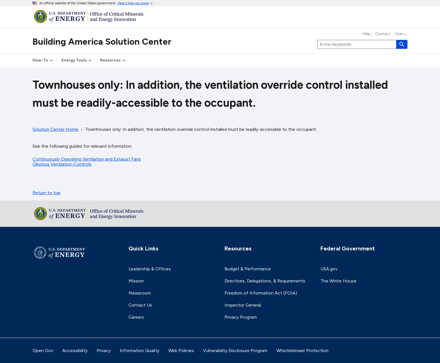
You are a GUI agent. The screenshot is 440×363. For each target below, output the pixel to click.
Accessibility (75, 350)
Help (366, 34)
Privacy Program (240, 317)
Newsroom (140, 293)
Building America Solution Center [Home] (102, 41)
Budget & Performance (247, 268)
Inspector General (242, 305)
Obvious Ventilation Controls (62, 164)
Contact (382, 34)
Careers (136, 317)
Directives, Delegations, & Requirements (264, 281)
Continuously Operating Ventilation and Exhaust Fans (87, 159)
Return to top (47, 192)
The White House (338, 281)
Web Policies (181, 350)
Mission (136, 281)
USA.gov (329, 268)
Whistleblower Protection (302, 350)
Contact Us (140, 305)
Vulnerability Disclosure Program (235, 350)
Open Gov (43, 350)
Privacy (104, 350)
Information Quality (139, 350)
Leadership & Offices (150, 268)
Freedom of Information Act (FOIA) (260, 293)
